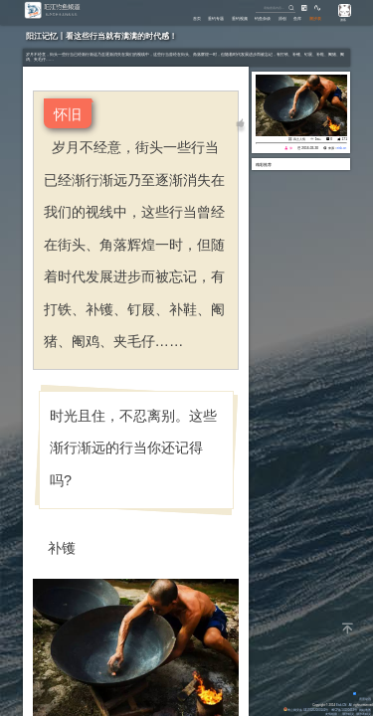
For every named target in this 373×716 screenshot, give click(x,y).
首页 (175, 17)
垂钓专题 (198, 17)
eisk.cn (341, 148)
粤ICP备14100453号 (343, 710)
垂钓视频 (226, 17)
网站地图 (365, 710)
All (350, 705)
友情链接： (331, 714)
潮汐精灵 (348, 714)
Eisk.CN (340, 705)
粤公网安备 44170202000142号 (305, 710)
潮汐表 (313, 17)
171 (344, 139)
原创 (275, 17)
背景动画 (362, 699)
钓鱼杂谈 (253, 17)
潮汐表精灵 (363, 714)
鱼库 (293, 17)
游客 (342, 20)
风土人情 (299, 139)
